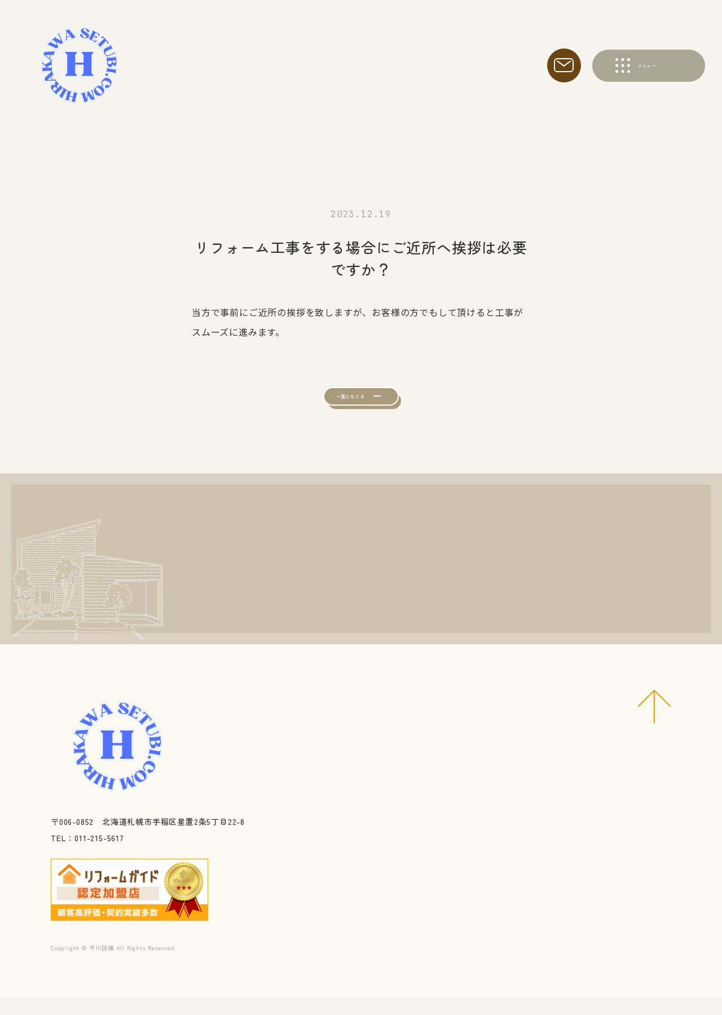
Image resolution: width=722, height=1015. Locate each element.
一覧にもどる (339, 404)
